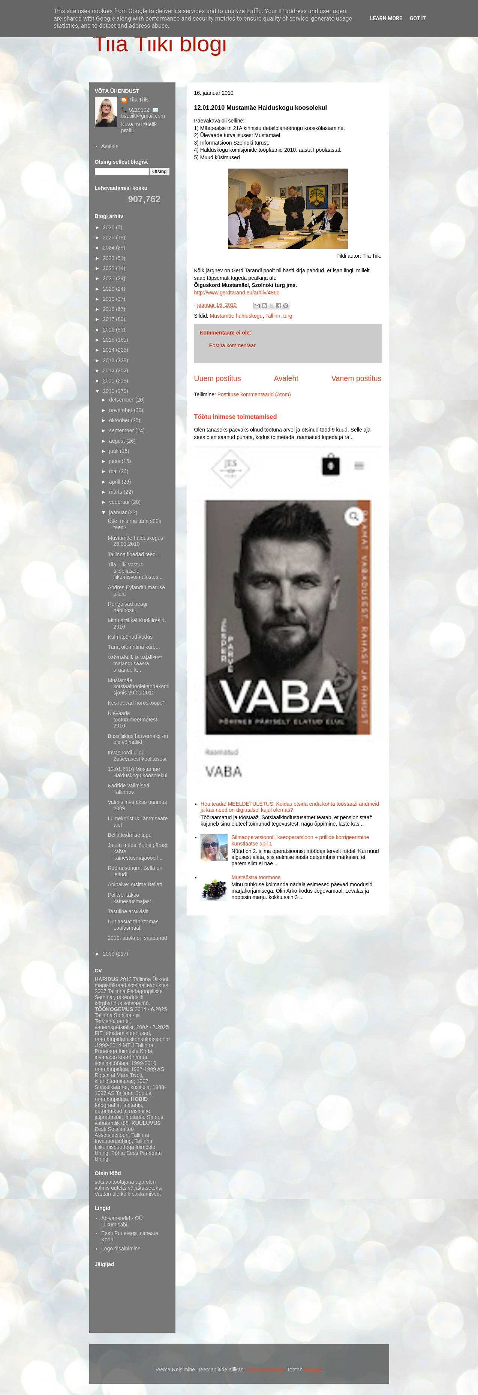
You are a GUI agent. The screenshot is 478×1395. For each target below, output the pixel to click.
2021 (109, 278)
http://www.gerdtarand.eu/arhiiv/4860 (237, 293)
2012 (109, 370)
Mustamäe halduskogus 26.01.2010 (135, 541)
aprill (115, 482)
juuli (114, 451)
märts (116, 492)
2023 (109, 258)
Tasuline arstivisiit (128, 911)
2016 (109, 330)
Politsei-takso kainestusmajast (129, 898)
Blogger (313, 1370)
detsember (122, 400)
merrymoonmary (265, 1370)
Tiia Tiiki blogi (160, 43)
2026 (109, 227)
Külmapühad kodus (130, 637)
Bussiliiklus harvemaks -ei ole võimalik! (138, 739)
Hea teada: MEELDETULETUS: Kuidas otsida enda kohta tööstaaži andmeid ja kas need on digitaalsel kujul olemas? (290, 807)
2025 (109, 237)
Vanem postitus (356, 378)
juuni (115, 461)
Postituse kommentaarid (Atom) (254, 394)
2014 (109, 350)
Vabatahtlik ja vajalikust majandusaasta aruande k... (135, 663)
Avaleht (286, 378)
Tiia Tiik (138, 100)
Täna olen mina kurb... (134, 647)
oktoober (120, 420)
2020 (109, 289)
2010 (109, 391)
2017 (109, 319)
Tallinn (272, 316)
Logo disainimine (121, 1249)
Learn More (386, 18)
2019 (109, 299)
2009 (109, 954)
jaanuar (118, 512)
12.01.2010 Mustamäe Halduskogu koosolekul (137, 772)
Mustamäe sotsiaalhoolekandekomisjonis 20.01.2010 (138, 686)
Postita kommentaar (232, 345)
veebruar (120, 502)
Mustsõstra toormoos (256, 877)
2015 (109, 340)
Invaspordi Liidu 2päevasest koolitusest (137, 756)
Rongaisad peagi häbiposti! (127, 607)
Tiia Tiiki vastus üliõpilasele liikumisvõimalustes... (135, 571)
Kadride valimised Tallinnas (128, 789)
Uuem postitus (217, 378)
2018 (109, 309)
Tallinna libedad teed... (134, 554)
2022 (109, 268)
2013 (109, 360)
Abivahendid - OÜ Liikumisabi (122, 1221)
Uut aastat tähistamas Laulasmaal (133, 925)
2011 (109, 381)
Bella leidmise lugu (129, 835)
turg (287, 316)
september (122, 430)
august (117, 441)
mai (114, 471)
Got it (418, 18)
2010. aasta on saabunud (137, 938)
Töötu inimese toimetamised (235, 416)
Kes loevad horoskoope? (136, 703)
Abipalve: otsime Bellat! (135, 884)
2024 (109, 248)
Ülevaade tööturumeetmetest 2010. (132, 719)
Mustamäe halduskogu (236, 316)
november (121, 410)
